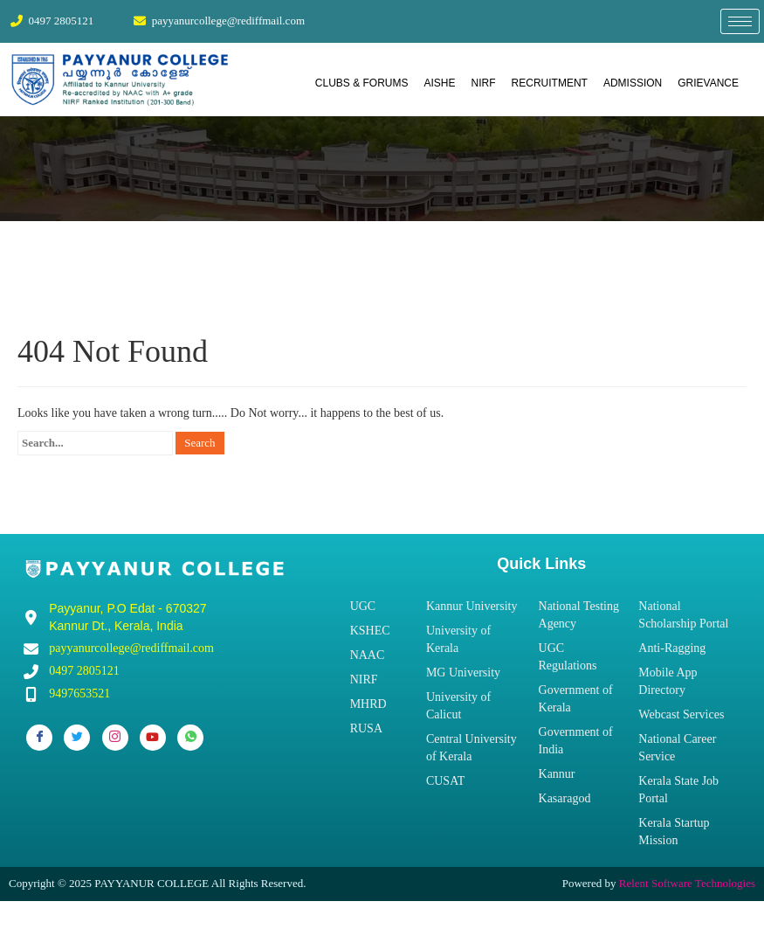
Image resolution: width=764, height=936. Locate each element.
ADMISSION (632, 83)
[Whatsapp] (190, 738)
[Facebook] (39, 738)
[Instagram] (115, 738)
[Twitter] (77, 738)
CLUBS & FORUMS (362, 83)
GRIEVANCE (708, 83)
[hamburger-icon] (740, 21)
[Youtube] (153, 738)
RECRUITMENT (550, 83)
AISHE (440, 83)
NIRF (483, 83)
